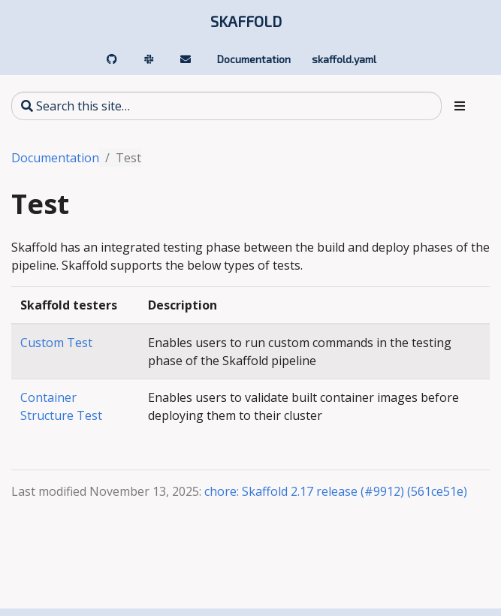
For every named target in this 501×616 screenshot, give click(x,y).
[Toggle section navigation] (460, 106)
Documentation (55, 157)
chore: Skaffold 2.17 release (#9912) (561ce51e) (335, 491)
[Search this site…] (226, 106)
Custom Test (56, 342)
